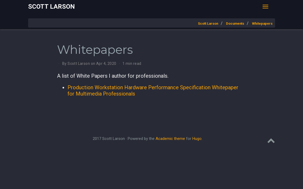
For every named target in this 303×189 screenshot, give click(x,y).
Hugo (197, 138)
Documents (235, 23)
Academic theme (170, 138)
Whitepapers (262, 23)
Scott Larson (51, 6)
